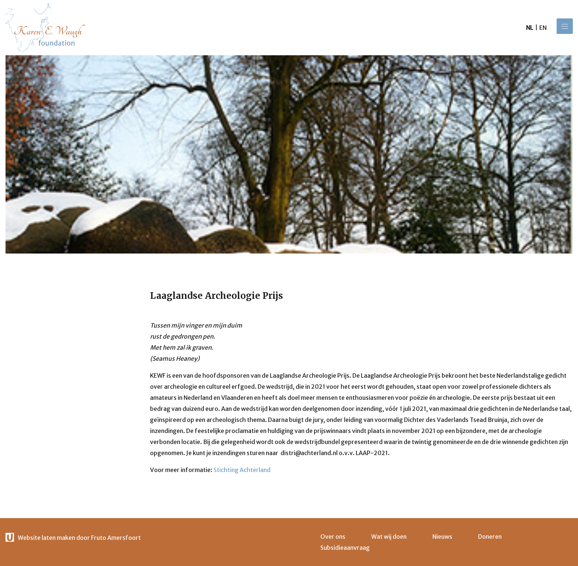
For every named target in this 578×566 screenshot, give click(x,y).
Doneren (490, 536)
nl (529, 27)
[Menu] (565, 26)
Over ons (332, 536)
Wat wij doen (389, 536)
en (543, 27)
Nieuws (442, 536)
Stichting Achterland (242, 470)
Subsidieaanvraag (345, 547)
